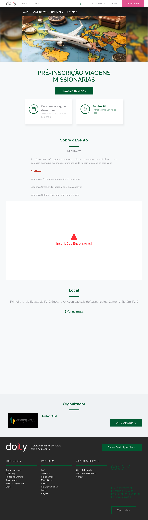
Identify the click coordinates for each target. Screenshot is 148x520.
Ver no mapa (74, 311)
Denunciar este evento (86, 473)
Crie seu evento (133, 3)
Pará (43, 470)
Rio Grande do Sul (49, 487)
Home (25, 12)
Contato (72, 12)
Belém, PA (100, 106)
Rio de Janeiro (48, 477)
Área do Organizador (16, 483)
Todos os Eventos (14, 477)
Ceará (44, 483)
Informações (39, 12)
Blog (8, 487)
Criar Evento (11, 480)
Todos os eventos (97, 3)
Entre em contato (126, 423)
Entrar (115, 3)
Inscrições (57, 12)
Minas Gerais (47, 480)
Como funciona (13, 470)
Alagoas (45, 493)
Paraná (44, 490)
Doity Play (10, 473)
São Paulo (45, 473)
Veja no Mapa (123, 510)
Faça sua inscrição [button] (74, 91)
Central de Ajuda (84, 470)
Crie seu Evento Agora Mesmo (122, 447)
